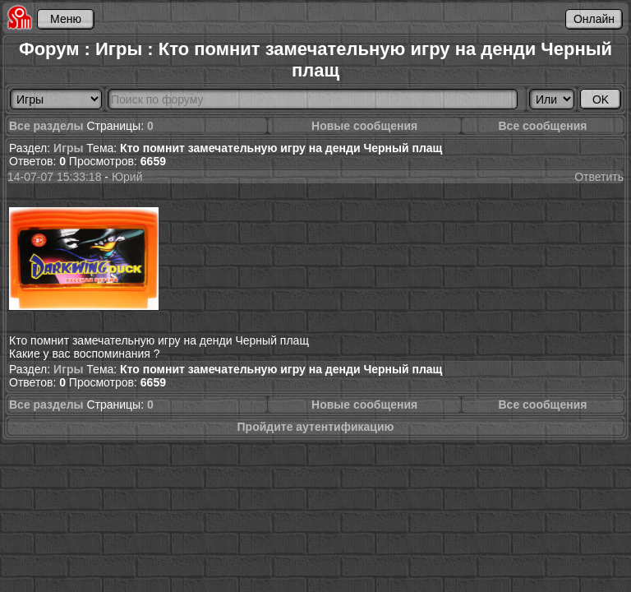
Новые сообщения (364, 125)
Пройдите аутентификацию (315, 426)
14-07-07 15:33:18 (54, 176)
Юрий (127, 176)
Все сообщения (542, 125)
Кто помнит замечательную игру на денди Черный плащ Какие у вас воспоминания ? (159, 272)
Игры (68, 148)
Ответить (599, 176)
